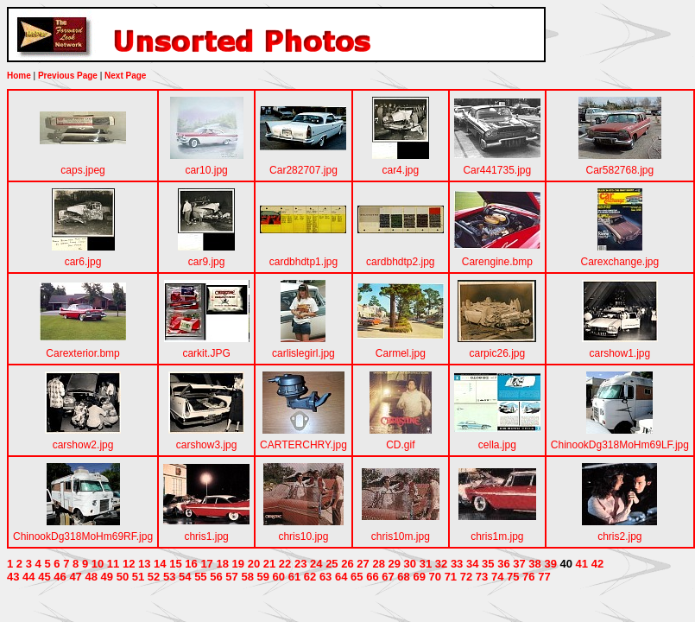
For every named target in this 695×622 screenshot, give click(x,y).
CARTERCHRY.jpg (303, 445)
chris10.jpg (303, 536)
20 (254, 563)
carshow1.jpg (620, 353)
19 (238, 563)
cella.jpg (497, 445)
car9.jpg (206, 262)
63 (325, 576)
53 (169, 576)
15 (175, 563)
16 (191, 563)
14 (160, 563)
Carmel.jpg (401, 353)
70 (435, 576)
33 (457, 563)
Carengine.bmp (497, 262)
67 (388, 576)
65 (357, 576)
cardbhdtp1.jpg (303, 262)
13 (144, 563)
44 (28, 576)
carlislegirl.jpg (303, 353)
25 (331, 563)
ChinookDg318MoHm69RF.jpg (83, 536)
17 (206, 563)
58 (247, 576)
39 (550, 563)
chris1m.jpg (497, 536)
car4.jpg (400, 170)
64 (341, 576)
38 (534, 563)
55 (200, 576)
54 (185, 576)
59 (263, 576)
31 (426, 563)
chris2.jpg (619, 536)
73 (482, 576)
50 (123, 576)
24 (316, 563)
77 (544, 576)
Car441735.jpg (497, 170)
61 (294, 576)
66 (372, 576)
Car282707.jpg (303, 170)
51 (138, 576)
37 (519, 563)
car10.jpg (206, 170)
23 (300, 563)
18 (222, 563)
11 (113, 563)
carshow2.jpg (83, 445)
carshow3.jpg (206, 445)
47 (75, 576)
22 (285, 563)
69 (419, 576)
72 (466, 576)
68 (403, 576)
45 (44, 576)
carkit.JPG (206, 353)
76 (528, 576)
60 (279, 576)
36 (503, 563)
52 (154, 576)
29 (395, 563)
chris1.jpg (206, 536)
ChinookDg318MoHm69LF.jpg (620, 445)
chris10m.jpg (400, 536)
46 (60, 576)
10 (98, 563)
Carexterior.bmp (82, 353)
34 (472, 563)
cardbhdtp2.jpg (400, 262)
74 (497, 576)
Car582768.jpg (619, 170)
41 (582, 563)
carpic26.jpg (497, 353)
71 (451, 576)
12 (129, 563)
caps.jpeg (82, 170)
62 (310, 576)
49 (107, 576)
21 (269, 563)
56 (216, 576)
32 (441, 563)
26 (347, 563)
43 (13, 576)
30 (410, 563)
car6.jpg (83, 262)
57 (231, 576)
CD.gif (400, 445)
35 (488, 563)
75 (513, 576)
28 (378, 563)
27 (363, 563)
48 (91, 576)
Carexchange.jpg (619, 262)
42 (597, 563)
